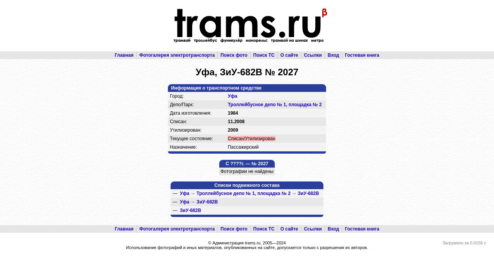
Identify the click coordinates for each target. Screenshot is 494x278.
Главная (124, 55)
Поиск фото (233, 55)
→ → (249, 193)
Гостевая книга (362, 55)
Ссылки (313, 55)
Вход (333, 55)
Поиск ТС (263, 55)
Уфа (232, 96)
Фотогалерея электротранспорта (177, 55)
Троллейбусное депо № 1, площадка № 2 (275, 104)
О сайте (289, 55)
